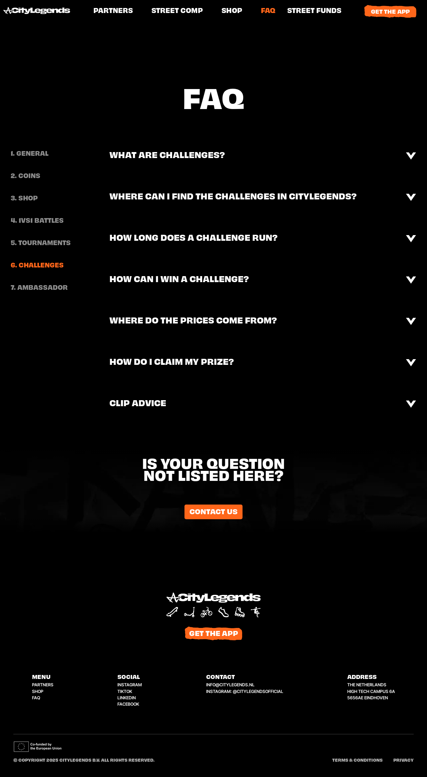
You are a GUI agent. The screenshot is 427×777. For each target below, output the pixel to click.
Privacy (403, 761)
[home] (45, 11)
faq (36, 697)
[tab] (41, 154)
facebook (128, 704)
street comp (177, 11)
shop (232, 11)
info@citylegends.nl (230, 684)
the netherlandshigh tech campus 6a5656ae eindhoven (371, 691)
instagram (129, 684)
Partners (42, 684)
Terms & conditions (357, 761)
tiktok (124, 691)
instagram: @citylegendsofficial (244, 691)
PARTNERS (113, 11)
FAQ (268, 11)
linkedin (126, 697)
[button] (314, 11)
